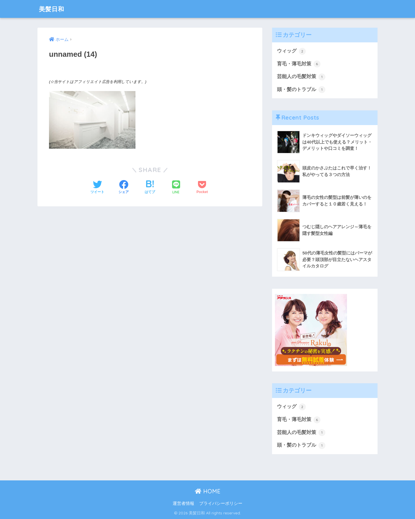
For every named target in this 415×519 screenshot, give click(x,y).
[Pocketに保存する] (202, 187)
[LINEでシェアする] (176, 188)
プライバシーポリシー (220, 503)
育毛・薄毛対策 (298, 64)
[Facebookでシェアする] (123, 187)
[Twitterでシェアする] (97, 187)
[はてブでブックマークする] (150, 187)
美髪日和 (53, 9)
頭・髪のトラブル (301, 89)
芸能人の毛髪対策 (301, 76)
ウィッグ (291, 51)
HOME (207, 491)
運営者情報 (183, 503)
